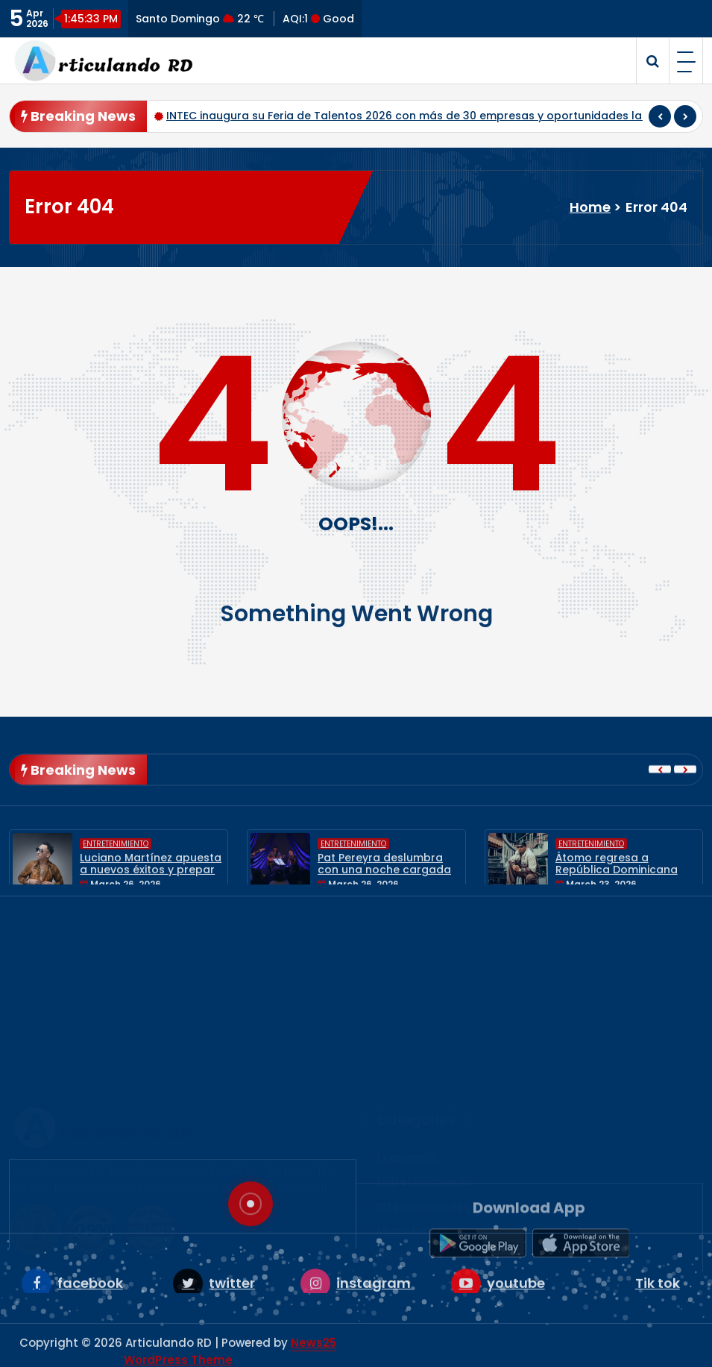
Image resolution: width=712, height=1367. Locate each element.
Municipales (412, 1130)
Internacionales (423, 1105)
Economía (406, 1057)
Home (590, 207)
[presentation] (660, 118)
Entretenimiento (115, 877)
